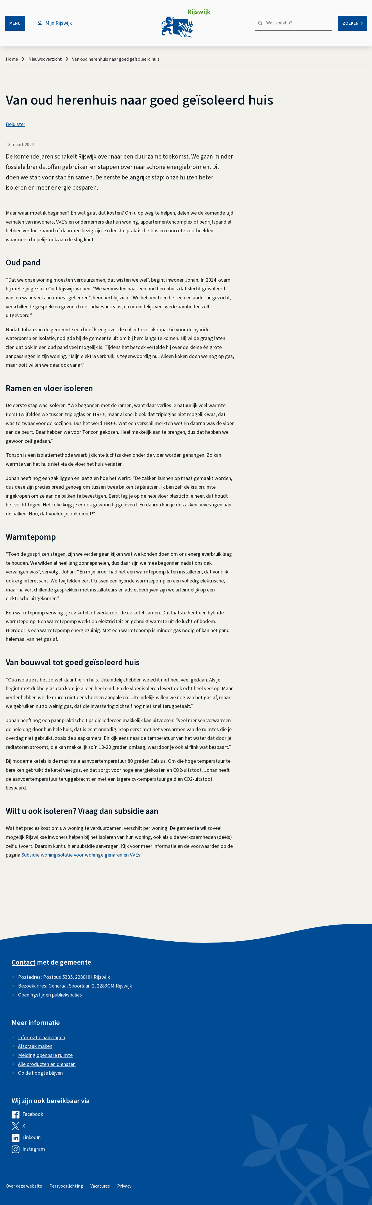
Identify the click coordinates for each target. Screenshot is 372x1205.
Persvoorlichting (66, 1186)
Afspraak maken (35, 1046)
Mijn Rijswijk (58, 23)
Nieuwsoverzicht (45, 59)
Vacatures (100, 1186)
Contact (23, 962)
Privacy (124, 1186)
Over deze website (24, 1186)
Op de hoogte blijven (40, 1073)
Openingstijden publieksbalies (50, 995)
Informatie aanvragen (41, 1037)
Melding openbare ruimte (45, 1055)
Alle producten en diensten (47, 1064)
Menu (15, 23)
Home (12, 59)
